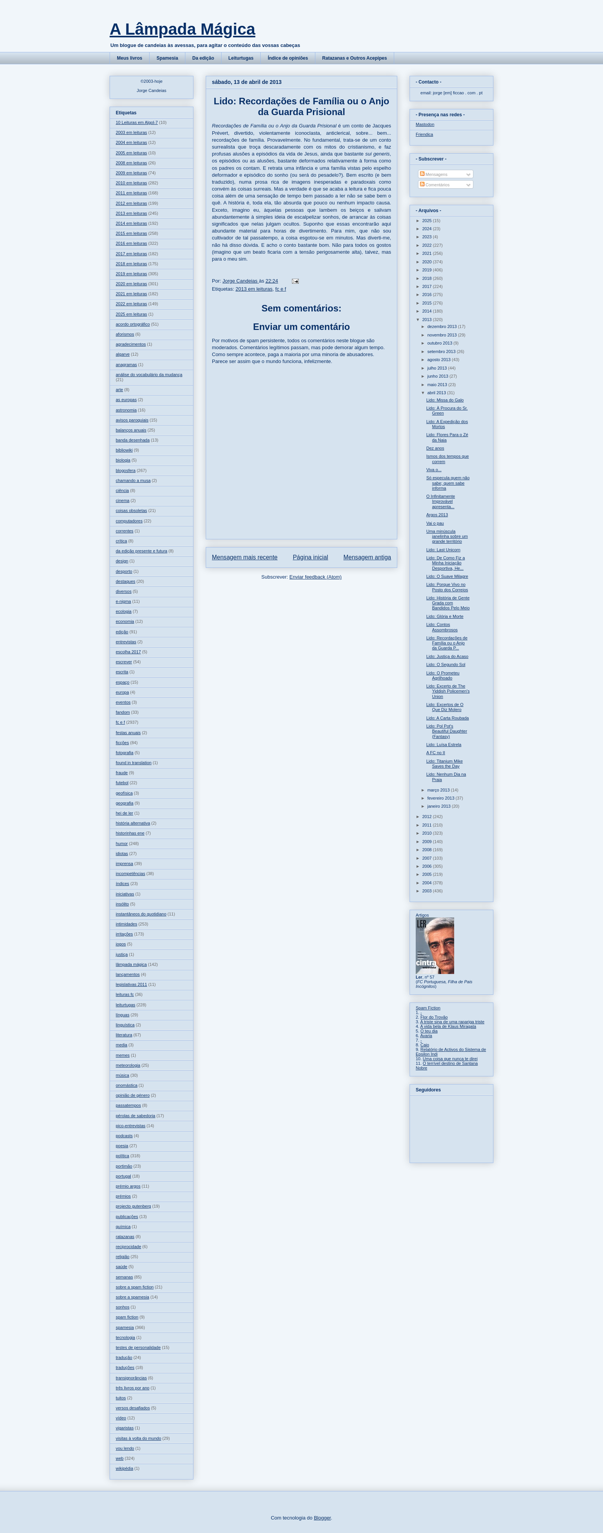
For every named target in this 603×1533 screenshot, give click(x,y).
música (122, 1075)
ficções (122, 742)
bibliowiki (124, 450)
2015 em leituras (131, 233)
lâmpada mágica (131, 964)
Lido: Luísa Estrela (443, 744)
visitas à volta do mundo (138, 1438)
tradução (124, 1357)
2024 (427, 228)
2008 (427, 849)
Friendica (424, 134)
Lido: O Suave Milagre (447, 576)
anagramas (126, 364)
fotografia (124, 752)
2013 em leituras (253, 289)
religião (122, 1256)
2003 (427, 891)
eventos (123, 702)
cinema (122, 500)
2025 (427, 220)
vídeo (121, 1418)
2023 (427, 236)
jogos (121, 944)
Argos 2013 (437, 514)
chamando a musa (133, 480)
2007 (427, 858)
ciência (122, 490)
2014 (427, 311)
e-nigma (123, 601)
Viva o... (433, 469)
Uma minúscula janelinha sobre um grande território (447, 536)
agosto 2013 (439, 359)
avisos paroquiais (132, 420)
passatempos (128, 1105)
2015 (427, 303)
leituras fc (125, 994)
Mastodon (425, 124)
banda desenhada (133, 440)
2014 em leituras (131, 223)
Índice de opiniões (288, 58)
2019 (427, 270)
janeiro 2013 (439, 806)
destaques (125, 581)
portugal (123, 1176)
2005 (427, 874)
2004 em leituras (131, 142)
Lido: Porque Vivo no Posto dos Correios (447, 587)
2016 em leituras (131, 243)
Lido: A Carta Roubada (447, 718)
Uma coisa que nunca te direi (450, 1058)
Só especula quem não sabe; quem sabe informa (448, 482)
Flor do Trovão (434, 1017)
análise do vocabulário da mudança (149, 374)
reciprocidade (128, 1246)
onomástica (126, 1085)
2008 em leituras (131, 163)
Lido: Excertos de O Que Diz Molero (444, 707)
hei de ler (124, 813)
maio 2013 (437, 384)
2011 (427, 825)
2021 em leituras (131, 293)
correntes (124, 531)
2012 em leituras (131, 203)
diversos (124, 591)
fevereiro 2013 (441, 798)
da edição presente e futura (141, 551)
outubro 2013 (440, 343)
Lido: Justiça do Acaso (447, 656)
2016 (427, 294)
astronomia (126, 410)
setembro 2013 (441, 351)
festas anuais (128, 732)
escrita (122, 671)
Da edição (203, 58)
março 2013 (439, 790)
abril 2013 (437, 392)
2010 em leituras (131, 183)
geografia (124, 803)
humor (122, 843)
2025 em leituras (131, 314)
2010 (427, 833)
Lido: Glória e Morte (444, 616)
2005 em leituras (131, 153)
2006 (427, 866)
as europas (126, 399)
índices (122, 883)
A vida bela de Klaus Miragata (448, 1026)
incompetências (130, 873)
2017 (427, 286)
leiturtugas (125, 1004)
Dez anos (435, 448)
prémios (123, 1196)
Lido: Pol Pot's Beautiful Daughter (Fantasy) (446, 731)
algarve (123, 354)
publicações (127, 1216)
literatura (124, 1035)
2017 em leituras (131, 253)
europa (122, 692)
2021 (427, 253)
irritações (124, 934)
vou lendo (125, 1448)
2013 (427, 319)
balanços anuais (131, 430)
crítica (121, 541)
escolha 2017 (128, 651)
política (122, 1155)
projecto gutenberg (133, 1206)
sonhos (122, 1307)
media (121, 1045)
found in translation (134, 762)
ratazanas (125, 1236)
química (123, 1226)
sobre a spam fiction (134, 1287)
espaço (122, 682)
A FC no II (435, 752)
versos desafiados (133, 1408)
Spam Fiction (428, 1008)
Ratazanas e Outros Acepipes (354, 58)
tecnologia (125, 1337)
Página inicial (310, 557)
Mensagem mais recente (245, 557)
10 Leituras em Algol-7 (137, 122)
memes (123, 1055)
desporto (124, 571)
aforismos (125, 334)
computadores (129, 521)
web (119, 1458)
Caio (424, 1045)
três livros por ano (132, 1388)
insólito (122, 904)
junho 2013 (438, 376)
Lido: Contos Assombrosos (442, 627)
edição (122, 631)
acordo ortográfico (133, 324)
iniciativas (125, 894)
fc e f (280, 289)
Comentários (435, 184)
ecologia (124, 611)
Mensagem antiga (367, 557)
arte (119, 389)
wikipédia (124, 1468)
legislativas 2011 (131, 984)
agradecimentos (131, 344)
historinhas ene (130, 833)
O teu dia (429, 1031)
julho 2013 (437, 368)
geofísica (124, 793)
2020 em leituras (131, 283)
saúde (121, 1266)
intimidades (126, 924)
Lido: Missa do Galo (444, 400)
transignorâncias (131, 1378)
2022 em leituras (131, 303)
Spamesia (167, 58)
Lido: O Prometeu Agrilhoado (442, 675)
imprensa (124, 863)
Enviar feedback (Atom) (316, 577)
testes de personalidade (138, 1347)
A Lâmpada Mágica (182, 29)
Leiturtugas (240, 58)
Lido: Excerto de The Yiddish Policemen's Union (448, 691)
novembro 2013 (442, 335)
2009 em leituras (131, 173)
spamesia (125, 1327)
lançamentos (128, 974)
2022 (427, 245)
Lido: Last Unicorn (443, 549)
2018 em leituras (131, 263)
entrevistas (126, 641)
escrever (124, 661)
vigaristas (124, 1428)
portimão (124, 1166)
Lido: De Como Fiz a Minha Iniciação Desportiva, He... (445, 563)
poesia (122, 1145)
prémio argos (128, 1186)
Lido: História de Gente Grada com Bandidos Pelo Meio (448, 603)
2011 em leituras (131, 193)
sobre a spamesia (132, 1297)
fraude (122, 772)
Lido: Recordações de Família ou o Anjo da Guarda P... (446, 643)
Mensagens (434, 174)
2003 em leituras (131, 132)
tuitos (121, 1398)
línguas (122, 1015)
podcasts (124, 1135)
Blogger (322, 1518)
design (122, 561)
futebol (122, 782)
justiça (122, 954)
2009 (427, 841)
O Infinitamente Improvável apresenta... (440, 501)
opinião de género (133, 1095)
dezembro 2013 (442, 326)
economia (125, 621)
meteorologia (128, 1065)
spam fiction (127, 1317)
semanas (124, 1277)
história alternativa (133, 823)
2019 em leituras (131, 273)
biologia (123, 460)
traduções (125, 1367)
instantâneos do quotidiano (141, 914)
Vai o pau (435, 523)
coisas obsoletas (131, 510)
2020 (427, 261)
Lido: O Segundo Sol (445, 664)
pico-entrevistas (130, 1125)
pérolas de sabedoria (135, 1115)
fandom (123, 712)
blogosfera (125, 470)
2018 (427, 278)
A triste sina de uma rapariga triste (452, 1021)
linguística (125, 1025)
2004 (427, 882)
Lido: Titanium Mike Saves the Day (444, 763)
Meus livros (129, 58)
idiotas (122, 853)
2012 (427, 816)
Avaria (426, 1035)
